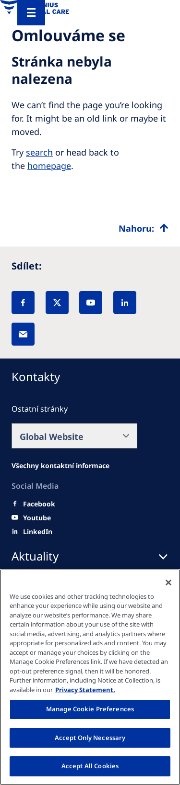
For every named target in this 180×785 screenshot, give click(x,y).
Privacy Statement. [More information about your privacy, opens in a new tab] (85, 689)
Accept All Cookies (90, 766)
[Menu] (31, 12)
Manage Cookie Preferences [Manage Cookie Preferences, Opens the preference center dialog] (90, 709)
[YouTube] (90, 302)
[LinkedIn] (124, 302)
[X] (57, 302)
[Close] (168, 582)
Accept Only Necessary (90, 737)
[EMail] (23, 334)
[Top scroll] (143, 228)
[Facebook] (23, 302)
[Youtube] (37, 518)
